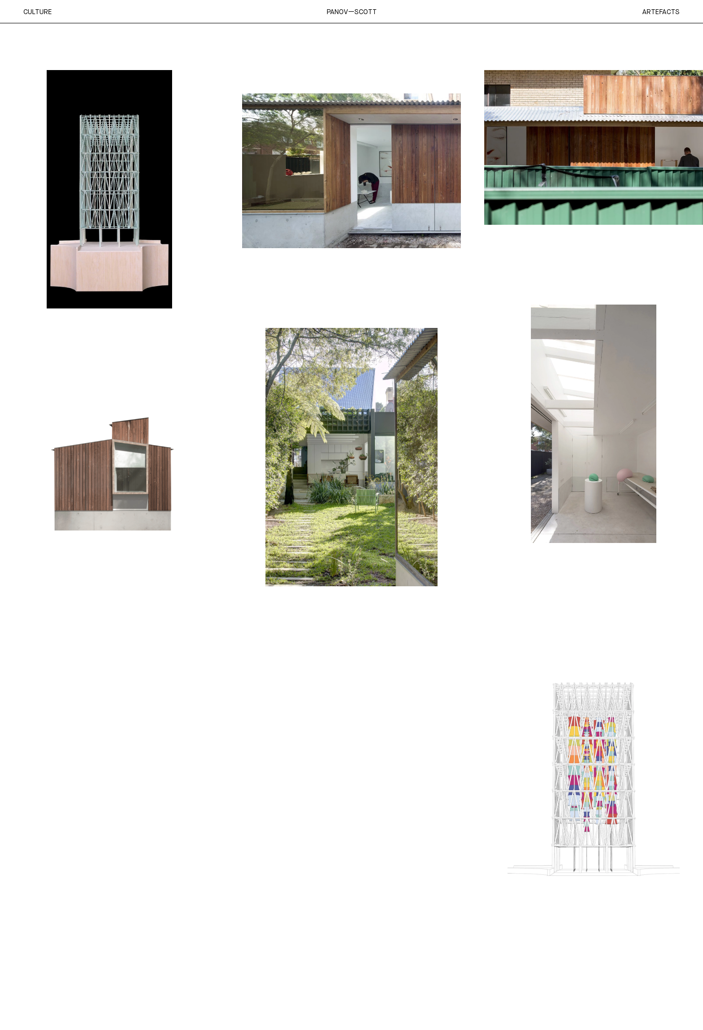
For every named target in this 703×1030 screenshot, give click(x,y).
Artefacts (661, 11)
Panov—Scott (352, 11)
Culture (37, 11)
